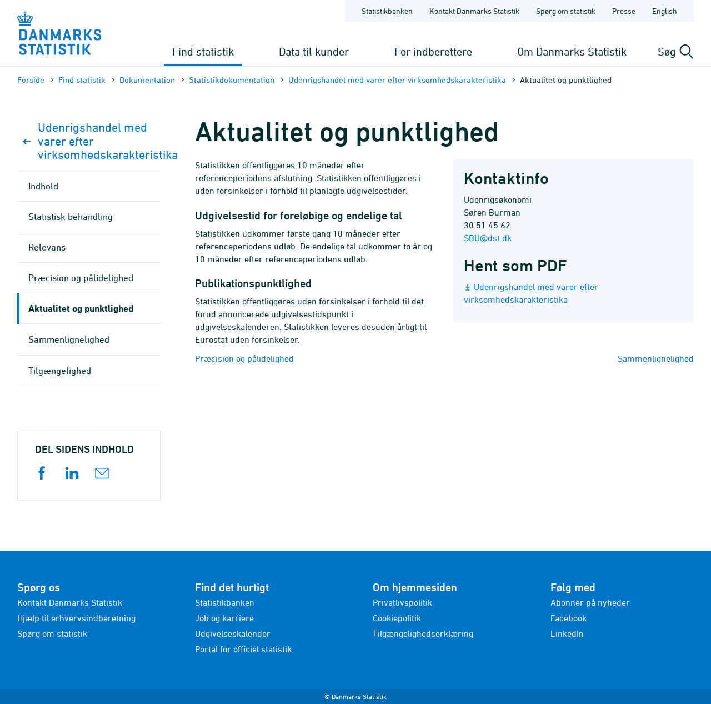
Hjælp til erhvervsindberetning (76, 618)
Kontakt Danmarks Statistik (69, 602)
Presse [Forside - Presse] (623, 11)
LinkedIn (567, 633)
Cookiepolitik (397, 618)
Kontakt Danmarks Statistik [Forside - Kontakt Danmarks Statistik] (474, 11)
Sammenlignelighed (656, 358)
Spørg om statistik (52, 633)
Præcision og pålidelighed (244, 358)
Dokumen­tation (147, 79)
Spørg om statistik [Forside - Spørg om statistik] (565, 11)
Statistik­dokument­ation (231, 79)
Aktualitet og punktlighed (80, 308)
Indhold (43, 186)
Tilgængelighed (59, 370)
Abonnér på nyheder (590, 602)
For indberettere (433, 51)
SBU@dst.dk (488, 238)
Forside (30, 79)
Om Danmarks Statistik (572, 51)
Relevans (47, 247)
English (664, 11)
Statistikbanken (387, 11)
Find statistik (203, 51)
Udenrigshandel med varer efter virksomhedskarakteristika (397, 79)
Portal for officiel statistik (243, 649)
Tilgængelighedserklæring (423, 633)
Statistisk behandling (70, 216)
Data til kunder (314, 51)
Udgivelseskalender (233, 633)
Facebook (568, 618)
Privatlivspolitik (402, 602)
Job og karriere (224, 618)
